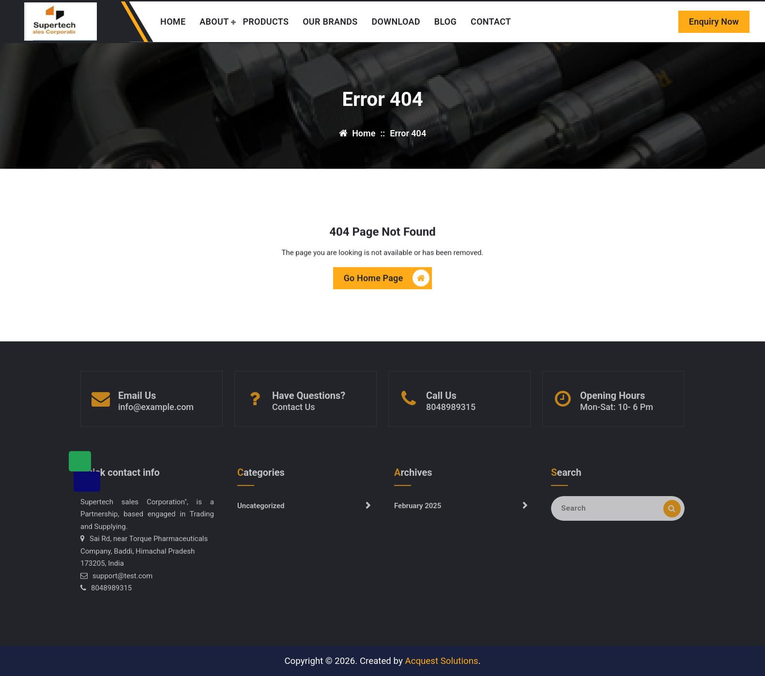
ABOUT (214, 21)
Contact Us (293, 412)
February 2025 (417, 510)
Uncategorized (261, 510)
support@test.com (122, 580)
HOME (172, 21)
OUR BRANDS (330, 21)
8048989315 (450, 412)
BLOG (445, 21)
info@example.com (156, 412)
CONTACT (491, 21)
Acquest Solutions (441, 661)
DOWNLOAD (396, 21)
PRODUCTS (266, 21)
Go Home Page (387, 278)
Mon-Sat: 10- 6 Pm (616, 412)
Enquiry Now (714, 21)
